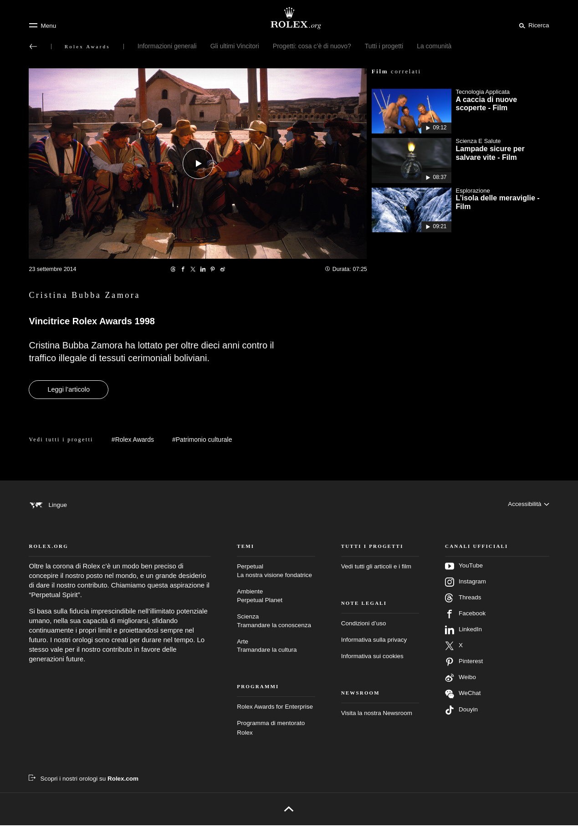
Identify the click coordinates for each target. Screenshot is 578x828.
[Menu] (42, 25)
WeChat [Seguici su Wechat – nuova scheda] (463, 696)
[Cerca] (532, 25)
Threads (463, 600)
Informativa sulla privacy (374, 642)
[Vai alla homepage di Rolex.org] (289, 18)
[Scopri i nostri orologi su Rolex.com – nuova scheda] (83, 781)
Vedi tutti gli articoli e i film (376, 569)
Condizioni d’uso (363, 626)
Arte (276, 649)
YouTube (464, 568)
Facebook (465, 616)
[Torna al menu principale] (33, 46)
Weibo (460, 680)
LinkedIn (463, 632)
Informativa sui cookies (372, 658)
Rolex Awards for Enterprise (275, 709)
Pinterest (464, 664)
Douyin (461, 712)
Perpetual (276, 574)
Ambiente (276, 599)
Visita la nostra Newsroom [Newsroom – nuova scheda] (376, 715)
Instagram (465, 584)
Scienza (276, 624)
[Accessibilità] (528, 504)
